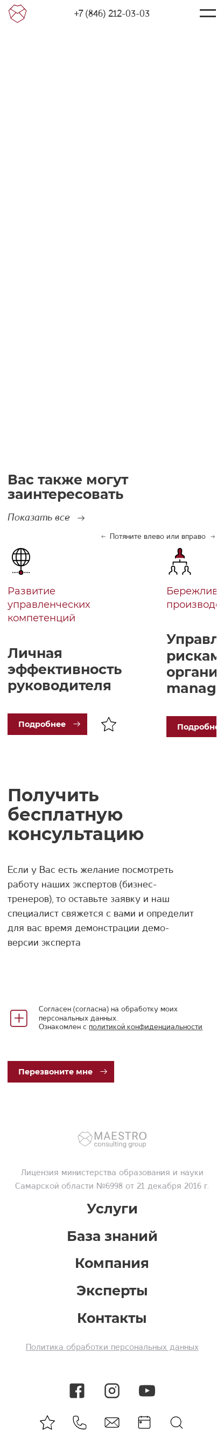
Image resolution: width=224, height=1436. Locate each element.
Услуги (112, 1209)
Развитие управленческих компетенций (49, 604)
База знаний (112, 1236)
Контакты (112, 1318)
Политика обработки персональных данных (112, 1347)
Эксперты (112, 1291)
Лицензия (40, 1172)
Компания (112, 1263)
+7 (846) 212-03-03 (112, 13)
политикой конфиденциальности (145, 1026)
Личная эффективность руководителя (65, 669)
